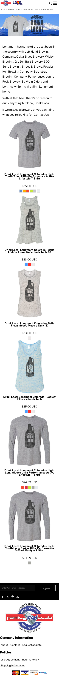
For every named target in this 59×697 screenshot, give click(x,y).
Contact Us (41, 114)
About (4, 644)
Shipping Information (12, 665)
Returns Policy (30, 659)
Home (2, 9)
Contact (15, 644)
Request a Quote (32, 644)
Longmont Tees (30, 9)
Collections (14, 9)
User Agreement (10, 659)
